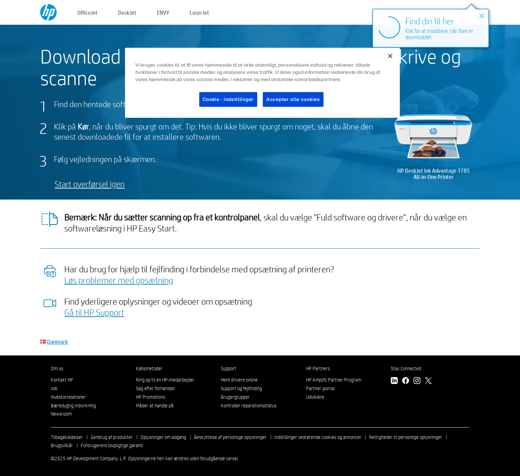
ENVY (163, 12)
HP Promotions (150, 397)
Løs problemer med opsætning (118, 279)
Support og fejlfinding (241, 388)
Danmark (57, 341)
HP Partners (318, 368)
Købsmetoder (149, 368)
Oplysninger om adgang (163, 437)
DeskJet (127, 12)
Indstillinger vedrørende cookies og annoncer (317, 437)
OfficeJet (87, 12)
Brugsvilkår (62, 445)
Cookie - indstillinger (228, 99)
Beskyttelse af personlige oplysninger (230, 437)
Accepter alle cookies (293, 99)
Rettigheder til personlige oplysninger (405, 437)
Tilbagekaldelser (67, 437)
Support (228, 368)
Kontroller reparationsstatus (248, 406)
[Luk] (390, 56)
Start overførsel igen (90, 184)
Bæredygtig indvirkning (73, 406)
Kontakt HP (62, 380)
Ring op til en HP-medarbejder (165, 380)
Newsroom (61, 414)
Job (54, 388)
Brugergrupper (235, 397)
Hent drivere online (239, 380)
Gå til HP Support (94, 312)
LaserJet (199, 12)
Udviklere (315, 397)
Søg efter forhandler (155, 388)
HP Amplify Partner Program (333, 380)
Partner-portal (320, 388)
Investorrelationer (68, 397)
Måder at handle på (154, 406)
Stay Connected (406, 368)
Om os (57, 368)
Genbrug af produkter (112, 437)
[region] (262, 83)
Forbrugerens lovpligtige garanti (112, 445)
